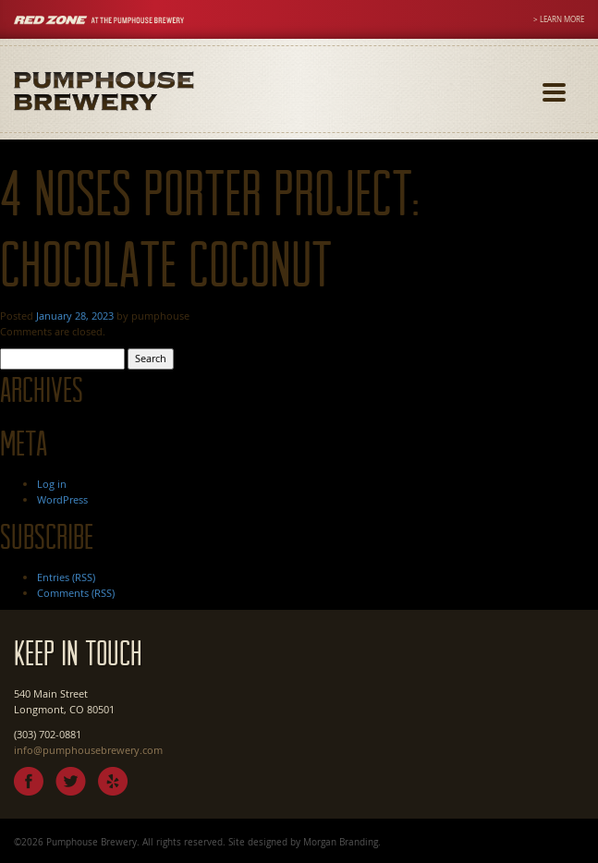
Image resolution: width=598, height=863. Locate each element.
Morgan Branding (340, 841)
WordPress (62, 499)
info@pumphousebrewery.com (88, 750)
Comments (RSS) (76, 593)
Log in (52, 484)
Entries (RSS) (66, 577)
